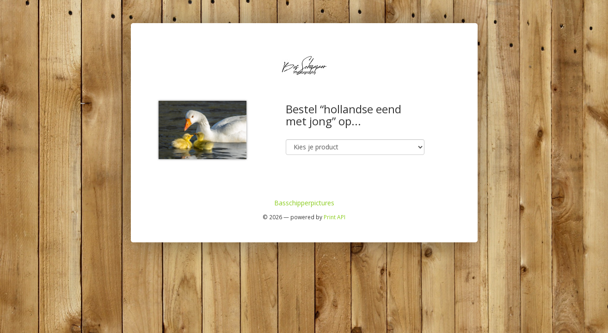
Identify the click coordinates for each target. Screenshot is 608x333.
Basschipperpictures (304, 202)
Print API (334, 217)
